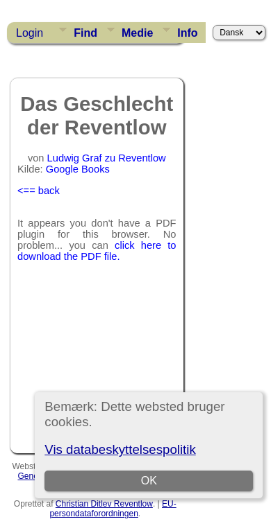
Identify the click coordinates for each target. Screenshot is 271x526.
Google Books (78, 169)
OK (149, 480)
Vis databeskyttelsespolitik (119, 449)
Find (85, 33)
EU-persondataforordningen (112, 508)
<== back (38, 190)
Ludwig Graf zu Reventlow (106, 158)
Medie (137, 33)
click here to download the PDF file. (96, 251)
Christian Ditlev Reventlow (104, 504)
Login (29, 33)
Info (187, 33)
